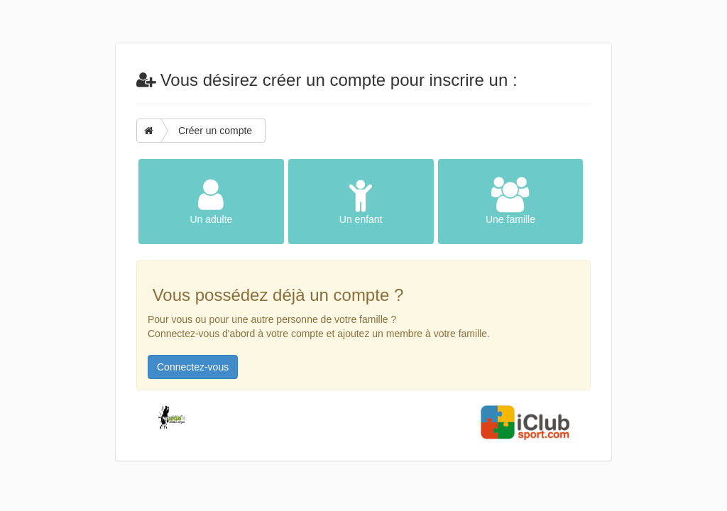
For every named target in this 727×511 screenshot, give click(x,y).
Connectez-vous (193, 367)
